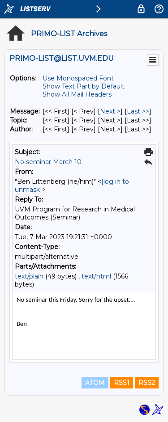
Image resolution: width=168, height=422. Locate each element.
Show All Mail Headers (77, 94)
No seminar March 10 (48, 162)
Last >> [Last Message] (138, 111)
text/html (96, 276)
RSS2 (146, 383)
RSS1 (121, 383)
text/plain (29, 276)
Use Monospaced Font (78, 78)
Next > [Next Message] (110, 111)
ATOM (95, 383)
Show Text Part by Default (84, 86)
